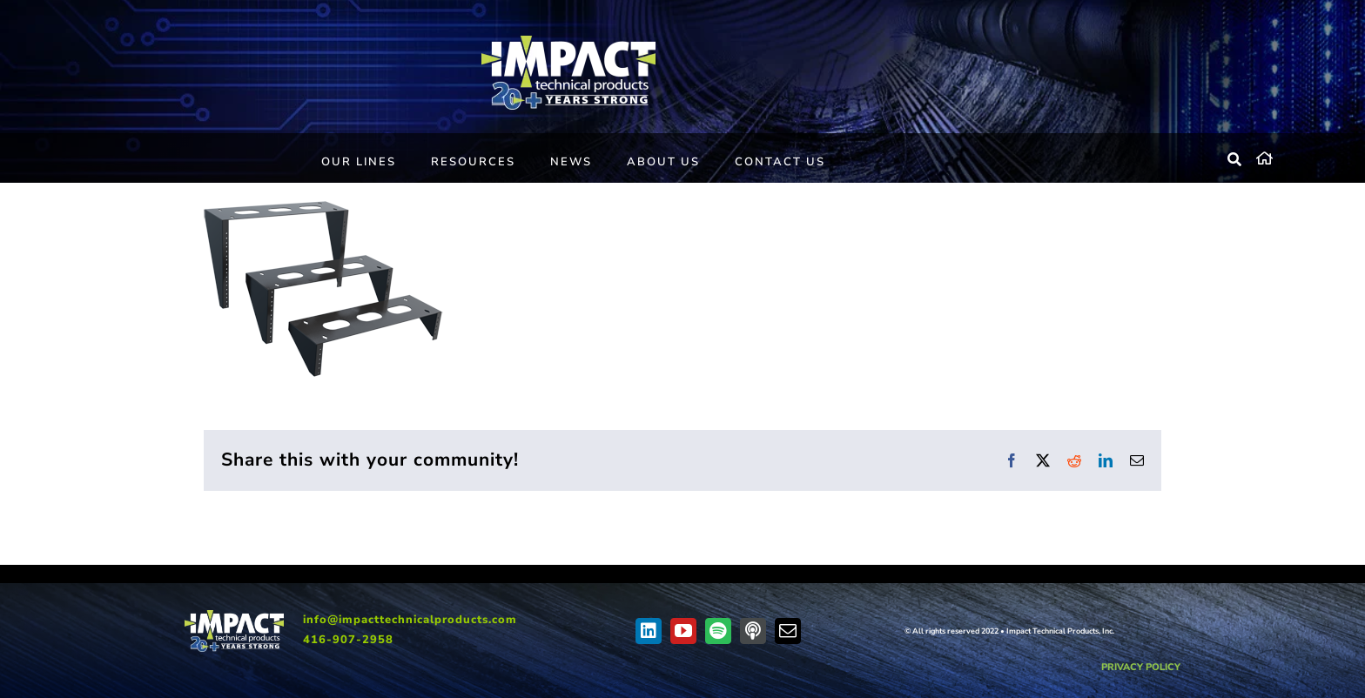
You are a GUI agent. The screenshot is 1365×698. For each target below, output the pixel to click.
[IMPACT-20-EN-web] (568, 41)
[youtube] (683, 631)
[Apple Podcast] (753, 631)
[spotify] (718, 631)
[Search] (1235, 160)
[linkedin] (648, 631)
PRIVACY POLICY (1140, 667)
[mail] (788, 631)
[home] (1297, 156)
